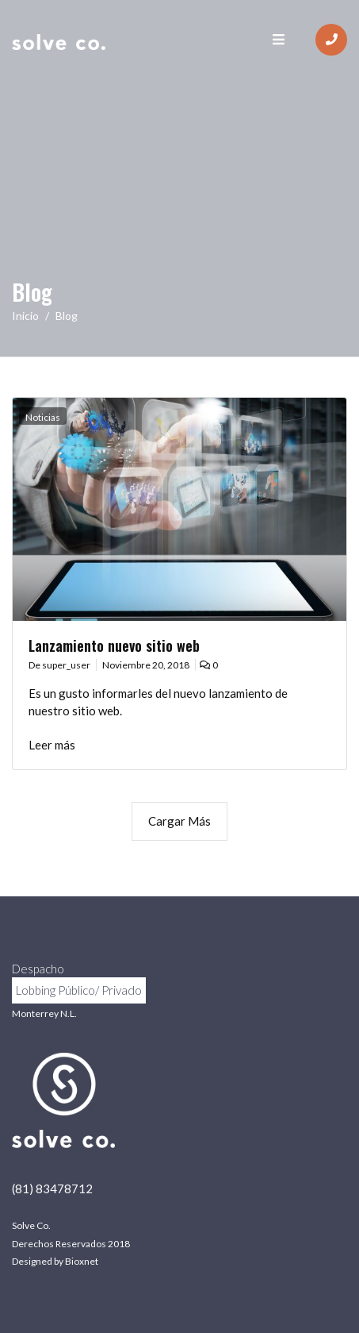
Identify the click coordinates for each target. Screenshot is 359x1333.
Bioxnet (81, 1261)
